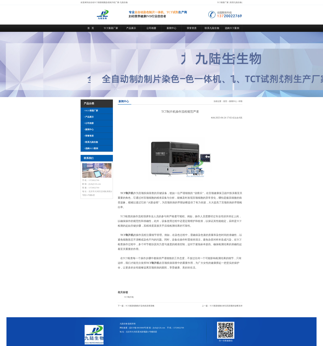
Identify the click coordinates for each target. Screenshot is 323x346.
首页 (225, 101)
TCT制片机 (129, 297)
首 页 (90, 28)
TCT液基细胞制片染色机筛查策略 (139, 306)
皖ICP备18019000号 (137, 328)
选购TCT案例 (232, 28)
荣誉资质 (192, 28)
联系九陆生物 (236, 2)
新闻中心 (171, 28)
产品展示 (131, 28)
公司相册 (151, 28)
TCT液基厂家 (223, 2)
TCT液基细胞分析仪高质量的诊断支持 (226, 306)
